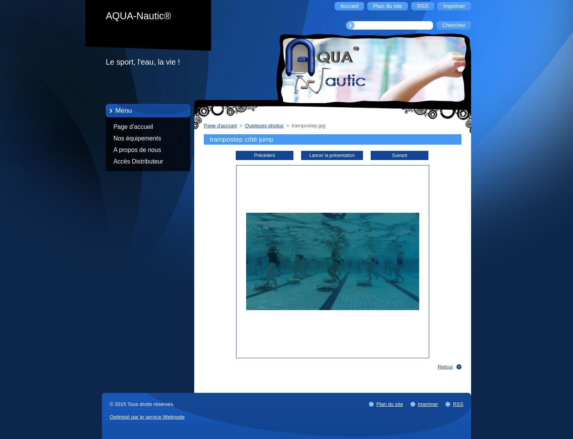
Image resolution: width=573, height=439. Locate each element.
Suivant (399, 155)
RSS (458, 404)
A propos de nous (137, 150)
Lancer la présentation (332, 155)
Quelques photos (264, 126)
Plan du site (389, 404)
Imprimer (428, 404)
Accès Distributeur (138, 161)
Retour (445, 367)
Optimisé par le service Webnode (147, 417)
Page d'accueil (133, 127)
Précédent (264, 155)
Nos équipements (137, 138)
